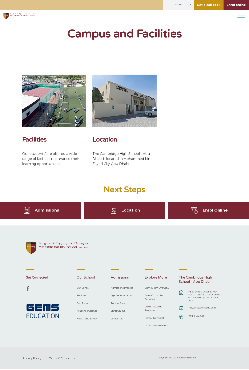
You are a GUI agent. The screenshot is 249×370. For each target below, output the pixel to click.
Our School (83, 288)
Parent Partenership (156, 326)
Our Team (82, 303)
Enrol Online (215, 210)
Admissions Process (122, 288)
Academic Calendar (88, 311)
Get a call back (208, 5)
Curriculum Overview (157, 288)
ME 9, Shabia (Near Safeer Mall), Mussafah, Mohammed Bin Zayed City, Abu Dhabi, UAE (204, 297)
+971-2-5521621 (196, 316)
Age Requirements (121, 296)
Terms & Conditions (62, 359)
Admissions (47, 210)
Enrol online (236, 5)
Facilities (34, 139)
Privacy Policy (32, 359)
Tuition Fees (118, 303)
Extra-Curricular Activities (154, 298)
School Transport (154, 318)
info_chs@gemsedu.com (202, 308)
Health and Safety (87, 319)
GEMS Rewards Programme (153, 309)
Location (104, 139)
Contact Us (117, 319)
